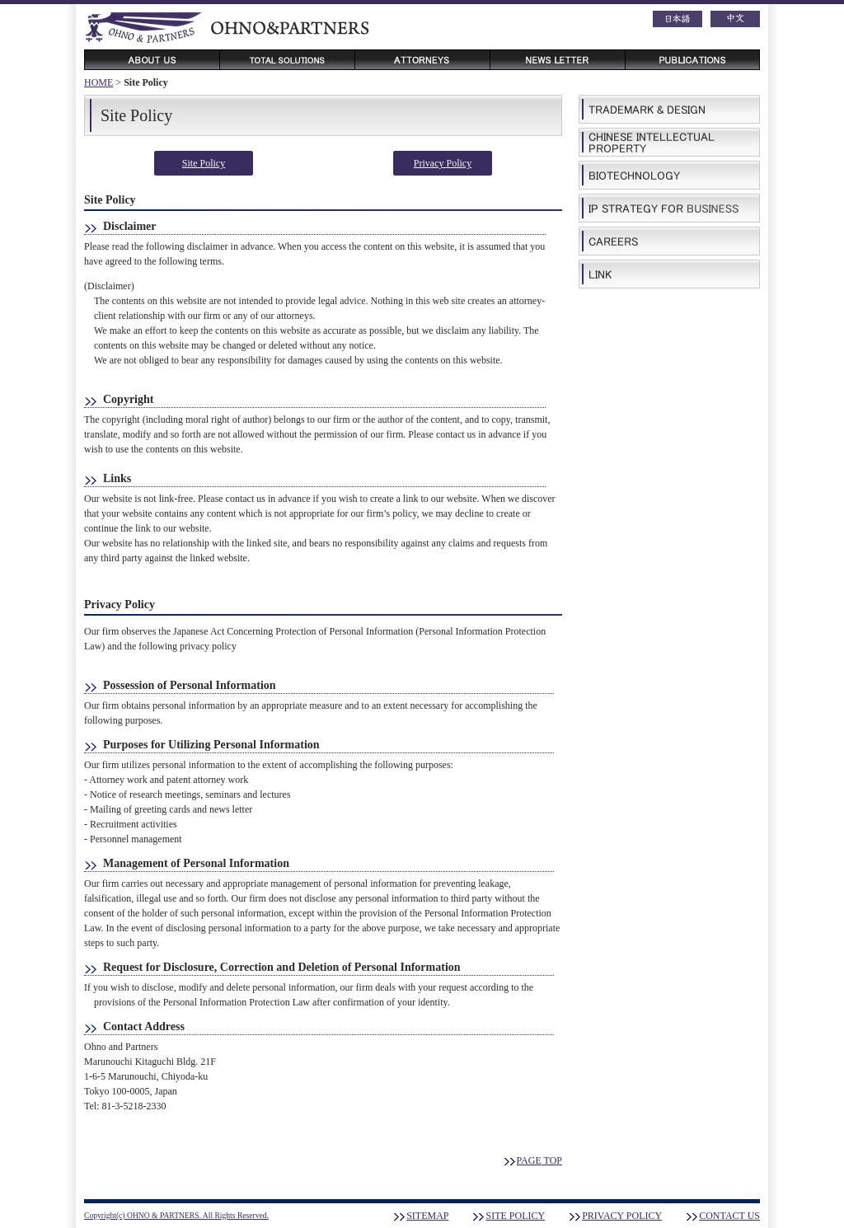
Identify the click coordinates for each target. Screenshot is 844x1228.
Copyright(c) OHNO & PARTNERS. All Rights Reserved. (176, 1215)
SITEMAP (427, 1215)
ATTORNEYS (422, 59)
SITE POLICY (515, 1215)
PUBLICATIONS (692, 59)
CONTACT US (729, 1215)
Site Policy (203, 163)
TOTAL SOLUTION (286, 59)
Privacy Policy (442, 163)
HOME (98, 82)
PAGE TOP (539, 1160)
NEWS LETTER (557, 59)
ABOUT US (151, 59)
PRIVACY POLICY (622, 1215)
